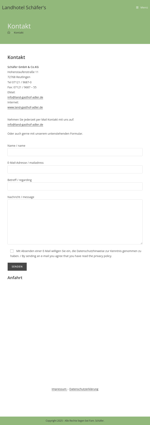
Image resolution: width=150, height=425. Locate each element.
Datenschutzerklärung (83, 389)
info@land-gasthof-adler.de (25, 97)
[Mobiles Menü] (142, 7)
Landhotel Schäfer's (24, 7)
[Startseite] (8, 32)
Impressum (59, 389)
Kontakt (18, 32)
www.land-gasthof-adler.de (25, 107)
